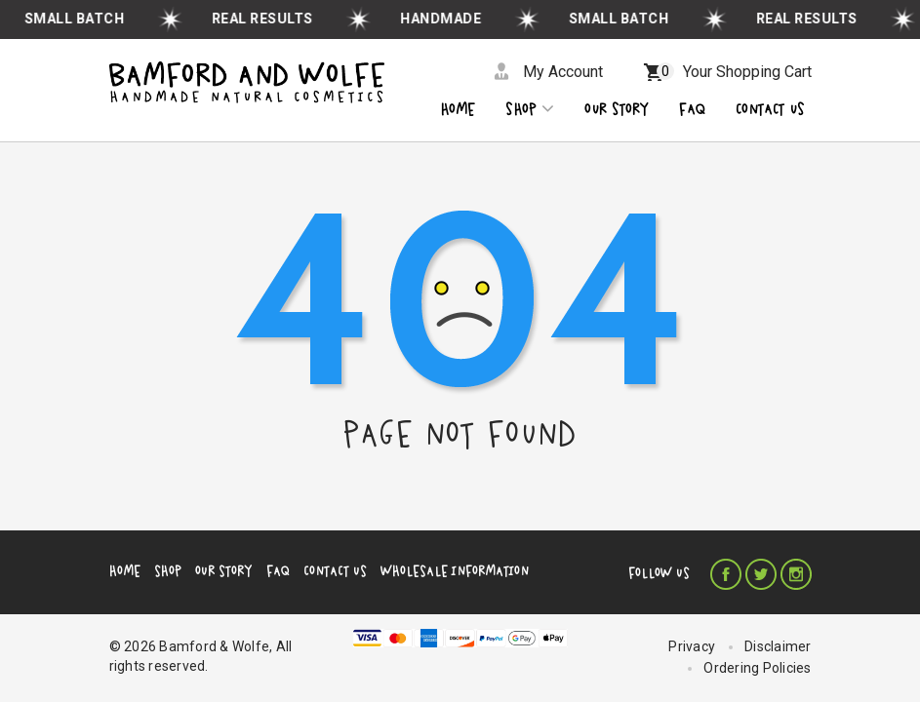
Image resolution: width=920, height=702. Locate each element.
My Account (563, 71)
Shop (529, 108)
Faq (692, 109)
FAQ (278, 571)
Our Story (224, 571)
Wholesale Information (454, 571)
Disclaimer (778, 646)
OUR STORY (616, 109)
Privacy (691, 646)
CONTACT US (770, 109)
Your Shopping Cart (734, 71)
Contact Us (335, 571)
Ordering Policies (757, 668)
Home (457, 109)
